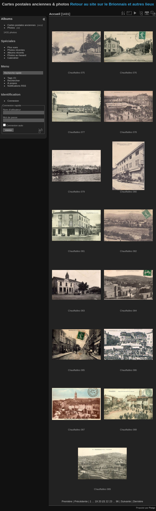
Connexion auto (13, 125)
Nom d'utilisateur (12, 109)
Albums (6, 18)
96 (117, 501)
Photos (11, 27)
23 (110, 501)
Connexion (13, 100)
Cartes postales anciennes (22, 25)
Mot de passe (10, 117)
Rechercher (14, 80)
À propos (12, 83)
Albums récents (16, 52)
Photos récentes (16, 50)
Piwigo (152, 508)
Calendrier (13, 57)
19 (96, 501)
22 (107, 501)
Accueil (54, 14)
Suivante (126, 501)
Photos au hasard (17, 55)
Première (67, 501)
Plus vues (13, 47)
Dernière (138, 501)
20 (100, 501)
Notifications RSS (17, 85)
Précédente (81, 501)
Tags (10, 77)
